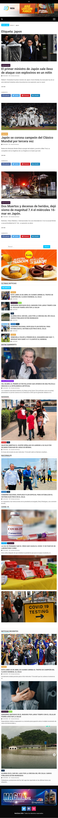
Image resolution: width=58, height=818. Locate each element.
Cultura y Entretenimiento (7, 381)
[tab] (6, 287)
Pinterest (25, 95)
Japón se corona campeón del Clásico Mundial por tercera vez (27, 139)
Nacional (13, 324)
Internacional (6, 65)
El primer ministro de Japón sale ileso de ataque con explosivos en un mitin (27, 70)
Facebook (6, 95)
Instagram (34, 809)
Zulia (12, 313)
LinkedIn (35, 95)
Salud (20, 302)
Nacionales (6, 456)
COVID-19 (5, 507)
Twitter (16, 95)
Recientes (6, 288)
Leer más (3, 86)
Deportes (4, 134)
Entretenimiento (9, 345)
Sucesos (5, 397)
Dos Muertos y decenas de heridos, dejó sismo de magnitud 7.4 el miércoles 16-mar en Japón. (28, 209)
